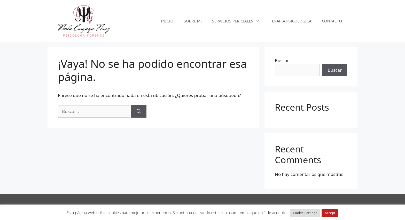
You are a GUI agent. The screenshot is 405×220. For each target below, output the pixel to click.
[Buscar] (138, 111)
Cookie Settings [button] (305, 212)
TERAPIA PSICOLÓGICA (290, 20)
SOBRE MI (193, 20)
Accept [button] (330, 212)
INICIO (167, 20)
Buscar (282, 60)
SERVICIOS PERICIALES (238, 21)
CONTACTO (332, 20)
